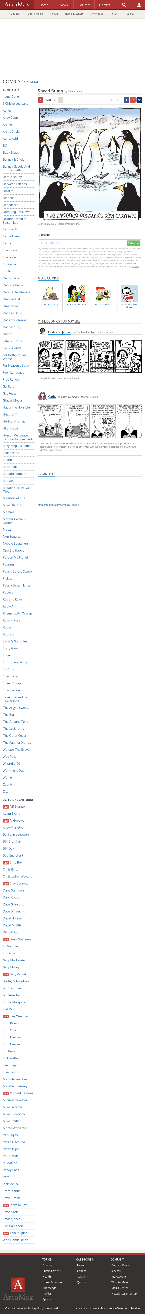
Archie (7, 124)
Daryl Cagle (11, 897)
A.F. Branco (14, 806)
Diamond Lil (11, 299)
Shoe (6, 655)
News (80, 1265)
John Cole (9, 1030)
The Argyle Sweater (17, 708)
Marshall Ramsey (15, 1086)
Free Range (11, 379)
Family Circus (12, 341)
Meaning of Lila (14, 498)
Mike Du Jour (12, 505)
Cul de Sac (10, 264)
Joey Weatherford (18, 1016)
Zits (5, 791)
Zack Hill (9, 784)
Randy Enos (11, 1170)
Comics (81, 1271)
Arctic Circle (11, 131)
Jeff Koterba (11, 995)
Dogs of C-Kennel (15, 320)
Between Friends (15, 184)
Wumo (7, 777)
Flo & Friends (12, 348)
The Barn (9, 715)
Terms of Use (115, 1308)
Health (54, 13)
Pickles (8, 578)
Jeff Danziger (12, 988)
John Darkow (12, 1037)
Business (16, 13)
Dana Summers (14, 890)
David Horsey (12, 918)
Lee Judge (10, 1065)
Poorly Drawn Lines (17, 585)
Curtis (7, 271)
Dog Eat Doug (12, 313)
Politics (115, 13)
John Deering (12, 1044)
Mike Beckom (12, 1107)
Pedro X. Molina (14, 1142)
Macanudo (10, 467)
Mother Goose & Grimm (14, 521)
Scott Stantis (12, 1191)
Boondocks (10, 205)
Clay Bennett (15, 883)
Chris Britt (10, 869)
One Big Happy (13, 550)
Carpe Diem (11, 236)
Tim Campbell (13, 1226)
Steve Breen (11, 1198)
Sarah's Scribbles (15, 641)
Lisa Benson (11, 1072)
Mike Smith (11, 1121)
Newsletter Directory (124, 1293)
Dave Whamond (14, 911)
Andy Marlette (13, 827)
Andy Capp (10, 117)
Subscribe (133, 243)
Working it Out (13, 770)
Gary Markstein (14, 960)
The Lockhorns (13, 729)
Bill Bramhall (12, 841)
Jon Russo (10, 1051)
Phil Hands (10, 1156)
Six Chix (8, 669)
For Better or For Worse (14, 357)
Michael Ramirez (18, 1093)
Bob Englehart (13, 855)
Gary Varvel (14, 974)
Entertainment (35, 13)
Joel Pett (9, 1009)
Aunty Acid (10, 138)
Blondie (8, 198)
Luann (7, 460)
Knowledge (96, 13)
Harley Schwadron (16, 981)
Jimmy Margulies (15, 1002)
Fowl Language (13, 372)
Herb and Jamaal (14, 421)
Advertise (81, 1308)
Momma (8, 512)
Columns (82, 1276)
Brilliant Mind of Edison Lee (14, 221)
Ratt (6, 1177)
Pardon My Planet (15, 557)
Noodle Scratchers (16, 543)
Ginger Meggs (13, 400)
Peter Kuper (11, 1149)
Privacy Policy (97, 1308)
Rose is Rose (11, 620)
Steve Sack (10, 1212)
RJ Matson (10, 1163)
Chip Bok (12, 862)
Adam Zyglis (11, 813)
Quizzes (82, 1282)
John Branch (11, 1023)
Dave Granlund (13, 904)
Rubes (7, 627)
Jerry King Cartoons (16, 446)
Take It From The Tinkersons (15, 699)
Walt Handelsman (15, 1240)
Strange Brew (12, 690)
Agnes (7, 110)
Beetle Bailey (12, 177)
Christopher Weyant (17, 876)
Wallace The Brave (16, 750)
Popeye (8, 592)
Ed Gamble (10, 946)
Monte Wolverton (15, 1128)
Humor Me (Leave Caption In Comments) (19, 437)
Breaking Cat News (16, 212)
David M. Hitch (13, 925)
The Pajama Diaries (17, 743)
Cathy (7, 243)
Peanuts (9, 564)
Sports (130, 13)
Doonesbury (11, 327)
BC (5, 145)
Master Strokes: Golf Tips (17, 490)
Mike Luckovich (14, 1114)
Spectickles (11, 676)
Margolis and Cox (15, 1079)
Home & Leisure (74, 13)
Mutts (7, 529)
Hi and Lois (11, 428)
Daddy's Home (13, 285)
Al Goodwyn (14, 820)
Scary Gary (10, 648)
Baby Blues (11, 152)
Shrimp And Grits (15, 662)
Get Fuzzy (9, 393)
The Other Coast (14, 736)
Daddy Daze (11, 278)
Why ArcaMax (119, 1282)
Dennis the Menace (16, 292)
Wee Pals (9, 757)
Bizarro (8, 191)
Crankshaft (11, 257)
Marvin (8, 481)
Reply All (9, 606)
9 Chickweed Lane (15, 103)
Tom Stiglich (15, 1233)
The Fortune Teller (16, 722)
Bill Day (8, 848)
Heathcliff (10, 414)
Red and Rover (13, 599)
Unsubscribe (132, 1308)
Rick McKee (11, 1184)
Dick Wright (11, 932)
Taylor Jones (11, 1219)
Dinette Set (11, 306)
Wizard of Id (11, 763)
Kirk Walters (12, 1058)
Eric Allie (9, 953)
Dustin (7, 334)
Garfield (8, 386)
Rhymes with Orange (17, 613)
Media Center (119, 1288)
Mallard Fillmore (14, 474)
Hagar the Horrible (16, 407)
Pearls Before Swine (17, 571)
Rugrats (8, 634)
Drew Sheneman (18, 939)
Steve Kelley (15, 1205)
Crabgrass (10, 250)
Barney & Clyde (13, 159)
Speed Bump (12, 683)
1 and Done (11, 96)
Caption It (10, 229)
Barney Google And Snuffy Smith (16, 168)
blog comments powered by (58, 504)
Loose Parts (11, 453)
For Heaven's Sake (16, 365)
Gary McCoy (11, 967)
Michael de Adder (15, 1100)
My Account (118, 1276)
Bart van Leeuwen (16, 834)
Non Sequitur (12, 536)
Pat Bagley (10, 1135)
